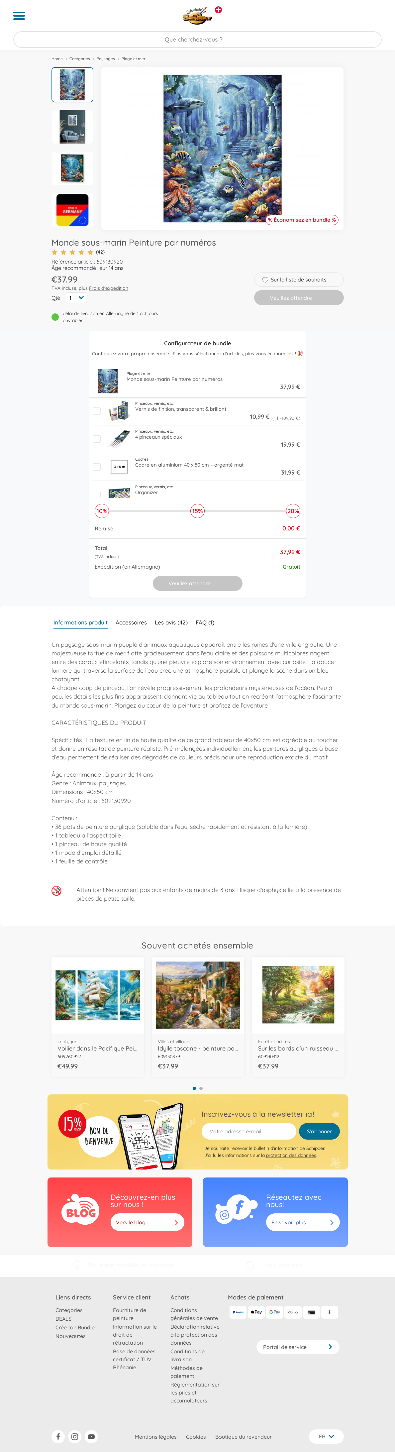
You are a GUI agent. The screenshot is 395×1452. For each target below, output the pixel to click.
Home (57, 58)
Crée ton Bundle (75, 1327)
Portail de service (298, 1347)
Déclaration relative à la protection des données (195, 1334)
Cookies (196, 1436)
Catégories (79, 58)
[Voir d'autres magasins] (218, 9)
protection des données (291, 1155)
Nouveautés (70, 1336)
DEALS (63, 1318)
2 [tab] (201, 1088)
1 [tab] (194, 1088)
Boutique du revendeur (243, 1436)
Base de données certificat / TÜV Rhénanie (134, 1359)
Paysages (106, 58)
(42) (78, 252)
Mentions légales (156, 1436)
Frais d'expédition (108, 288)
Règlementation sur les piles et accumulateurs (195, 1392)
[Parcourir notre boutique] (197, 39)
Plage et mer (134, 58)
